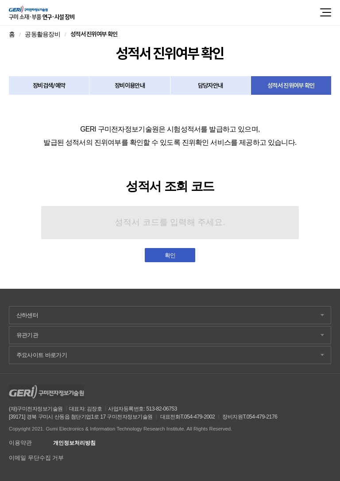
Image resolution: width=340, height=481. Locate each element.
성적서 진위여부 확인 (291, 85)
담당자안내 (210, 85)
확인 (170, 255)
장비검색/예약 (49, 85)
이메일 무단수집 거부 (36, 458)
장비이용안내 (130, 85)
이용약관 (20, 443)
